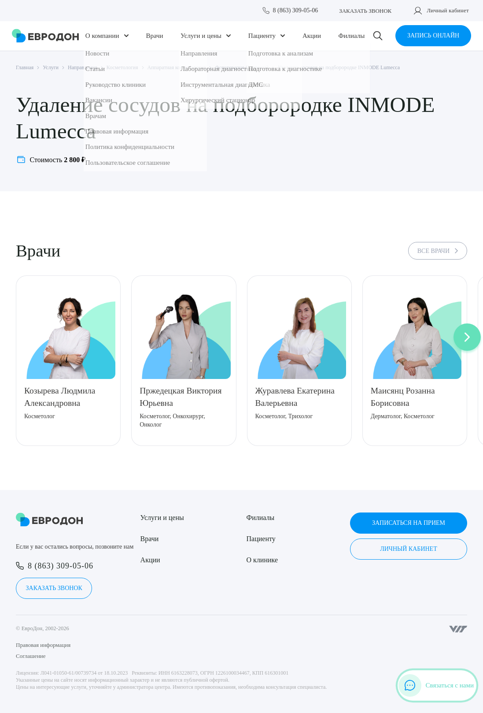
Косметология (122, 73)
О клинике (262, 560)
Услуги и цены (201, 38)
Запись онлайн (431, 38)
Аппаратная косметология (176, 73)
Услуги (51, 73)
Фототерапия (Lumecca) (241, 73)
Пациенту (261, 38)
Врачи (155, 38)
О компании (105, 38)
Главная (24, 73)
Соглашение (31, 656)
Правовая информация (43, 645)
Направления (82, 73)
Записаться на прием (408, 523)
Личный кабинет (448, 10)
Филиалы (349, 38)
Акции (310, 38)
